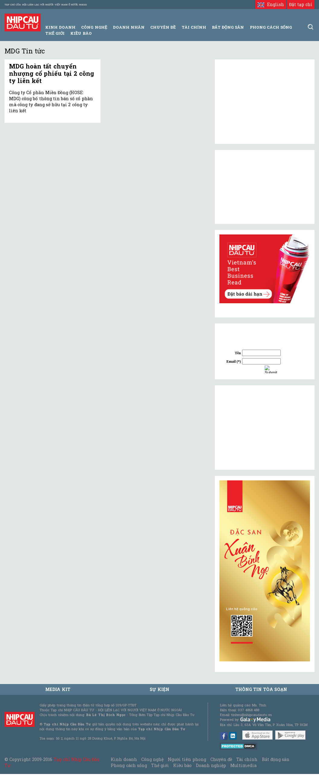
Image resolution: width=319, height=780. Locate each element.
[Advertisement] (264, 427)
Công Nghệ (94, 27)
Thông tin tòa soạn (261, 689)
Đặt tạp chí (300, 4)
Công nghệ (152, 759)
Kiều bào (80, 33)
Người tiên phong (187, 759)
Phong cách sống (129, 765)
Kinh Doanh (60, 27)
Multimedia (243, 765)
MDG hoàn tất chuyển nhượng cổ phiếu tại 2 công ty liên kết (51, 73)
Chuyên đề (163, 27)
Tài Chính (194, 27)
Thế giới (55, 33)
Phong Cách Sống (271, 27)
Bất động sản (228, 27)
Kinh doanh (124, 759)
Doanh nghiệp (211, 765)
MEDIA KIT (57, 689)
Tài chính (246, 759)
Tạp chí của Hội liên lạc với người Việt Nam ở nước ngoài (46, 4)
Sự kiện (159, 689)
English (270, 4)
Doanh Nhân (129, 27)
